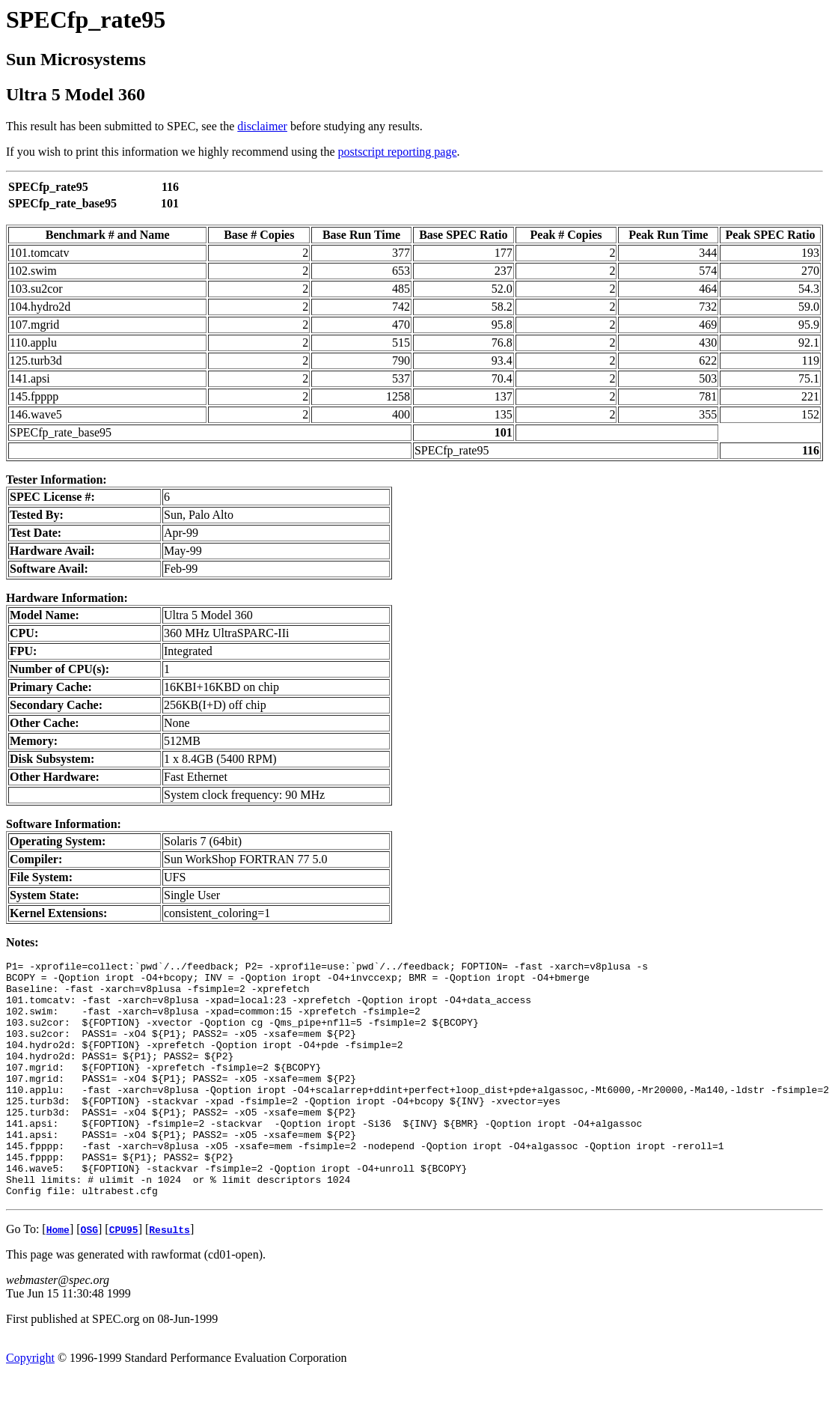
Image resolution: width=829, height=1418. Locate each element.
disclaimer (262, 126)
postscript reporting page (397, 151)
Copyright (30, 1405)
